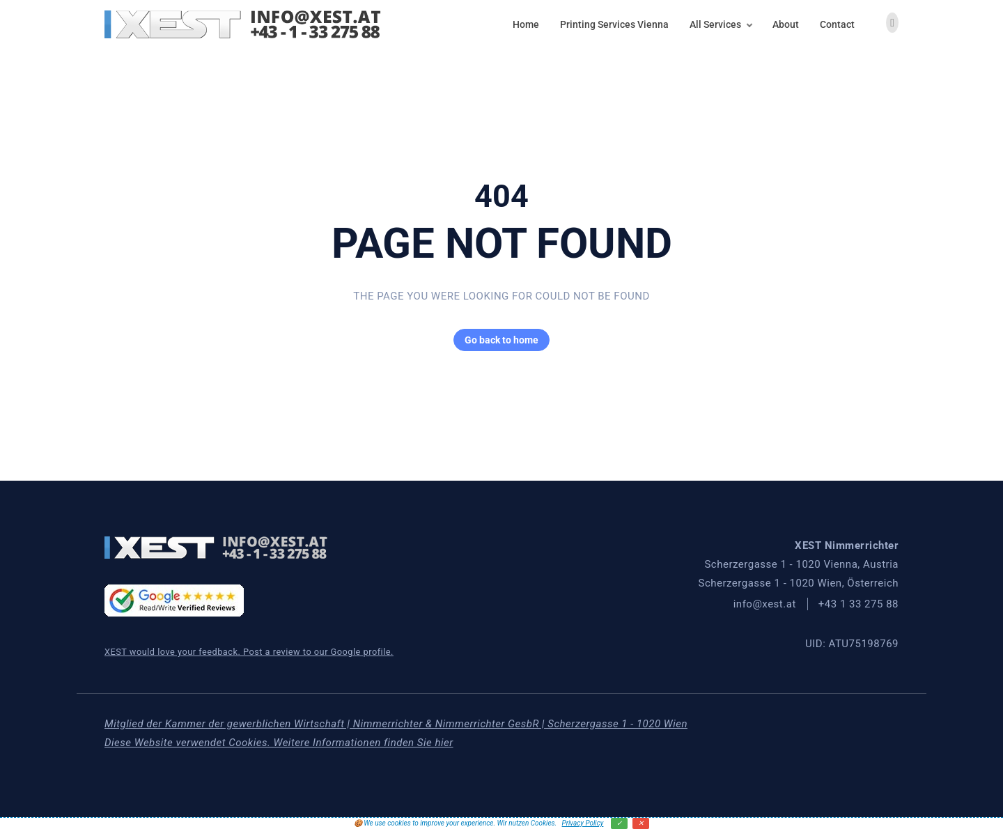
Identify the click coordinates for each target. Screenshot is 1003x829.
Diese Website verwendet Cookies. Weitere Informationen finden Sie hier (278, 742)
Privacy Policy (583, 823)
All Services (715, 24)
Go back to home (495, 340)
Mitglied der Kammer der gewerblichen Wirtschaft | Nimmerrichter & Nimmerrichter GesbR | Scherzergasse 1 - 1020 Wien (395, 724)
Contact (837, 24)
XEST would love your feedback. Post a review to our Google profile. (249, 651)
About (785, 24)
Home (526, 24)
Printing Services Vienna (614, 24)
